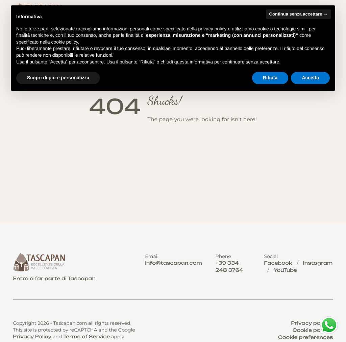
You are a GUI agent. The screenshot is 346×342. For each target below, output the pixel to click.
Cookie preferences (305, 337)
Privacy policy (310, 323)
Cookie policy (311, 330)
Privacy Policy (32, 337)
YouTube (285, 270)
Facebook (278, 263)
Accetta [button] (310, 77)
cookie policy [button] (64, 42)
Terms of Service (86, 337)
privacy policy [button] (212, 28)
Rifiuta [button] (270, 77)
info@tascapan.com (173, 263)
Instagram (318, 263)
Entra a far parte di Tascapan (54, 279)
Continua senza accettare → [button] (298, 14)
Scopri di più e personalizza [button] (58, 77)
